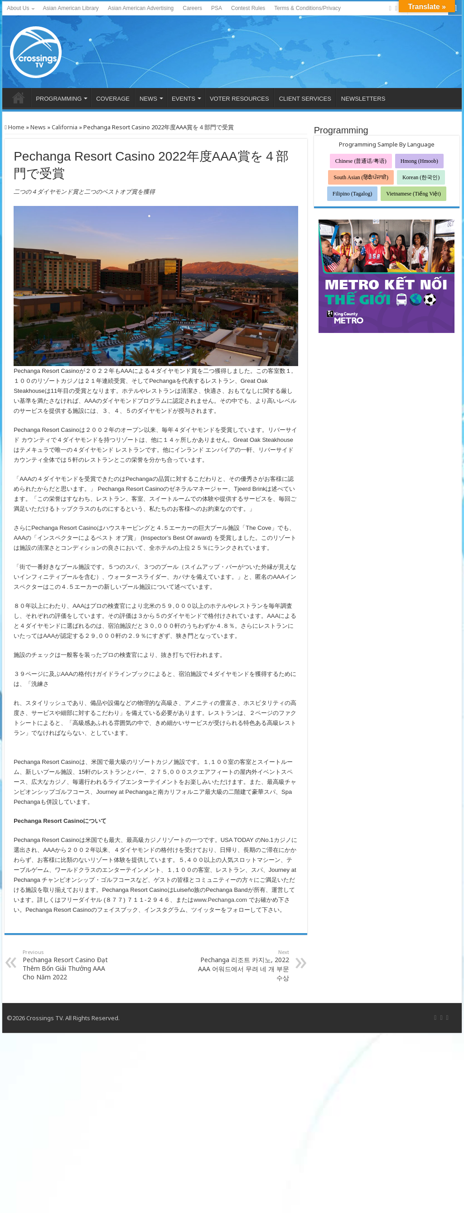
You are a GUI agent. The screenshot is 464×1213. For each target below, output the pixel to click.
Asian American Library (70, 8)
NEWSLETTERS (363, 98)
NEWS (148, 98)
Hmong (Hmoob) (419, 161)
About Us (18, 8)
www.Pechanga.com (220, 899)
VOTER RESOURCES (239, 98)
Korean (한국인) (421, 177)
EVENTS (183, 98)
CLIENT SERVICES (305, 98)
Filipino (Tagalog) (352, 194)
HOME (18, 97)
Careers (192, 8)
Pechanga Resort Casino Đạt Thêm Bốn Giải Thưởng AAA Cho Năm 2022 (69, 965)
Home (14, 127)
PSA (216, 8)
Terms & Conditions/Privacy (307, 8)
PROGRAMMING (59, 98)
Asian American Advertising (141, 8)
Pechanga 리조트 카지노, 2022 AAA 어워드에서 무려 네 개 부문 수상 (242, 965)
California (64, 127)
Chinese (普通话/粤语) (361, 161)
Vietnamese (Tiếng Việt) (413, 194)
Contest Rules (248, 8)
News (38, 127)
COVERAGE (113, 98)
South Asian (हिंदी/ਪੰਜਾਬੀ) (361, 177)
